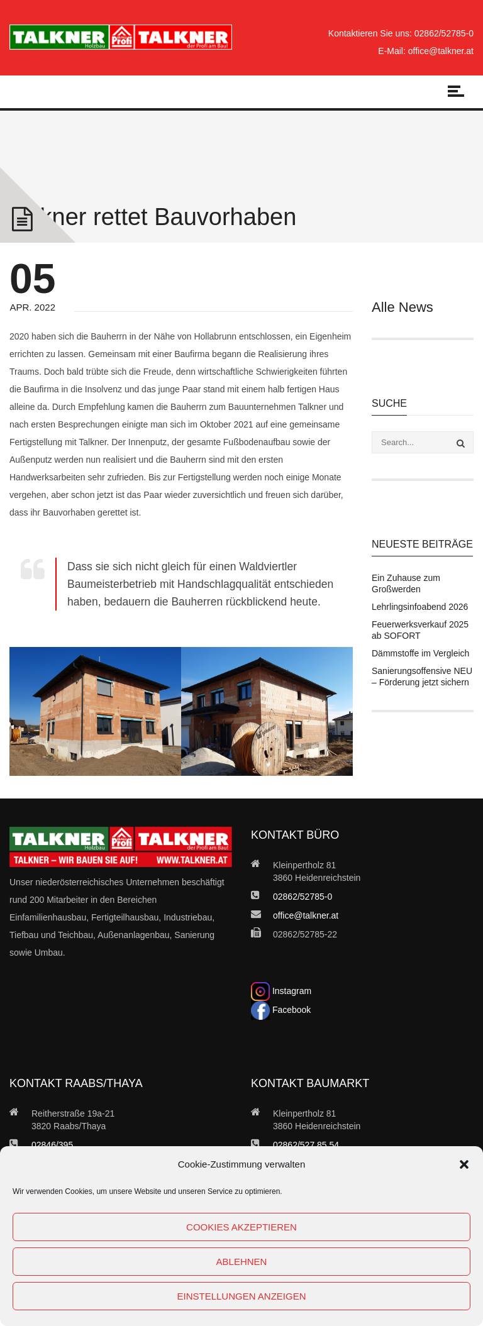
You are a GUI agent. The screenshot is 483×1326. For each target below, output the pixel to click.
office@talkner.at (441, 51)
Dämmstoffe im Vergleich (420, 653)
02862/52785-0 (444, 33)
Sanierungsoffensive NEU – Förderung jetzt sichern (422, 676)
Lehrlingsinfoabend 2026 (420, 607)
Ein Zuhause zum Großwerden (406, 583)
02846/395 (52, 1145)
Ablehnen (241, 1261)
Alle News (402, 307)
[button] (464, 1164)
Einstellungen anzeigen (241, 1296)
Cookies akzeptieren (241, 1227)
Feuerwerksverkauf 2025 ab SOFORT (420, 630)
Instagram (281, 991)
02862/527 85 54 (306, 1145)
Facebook (281, 1010)
